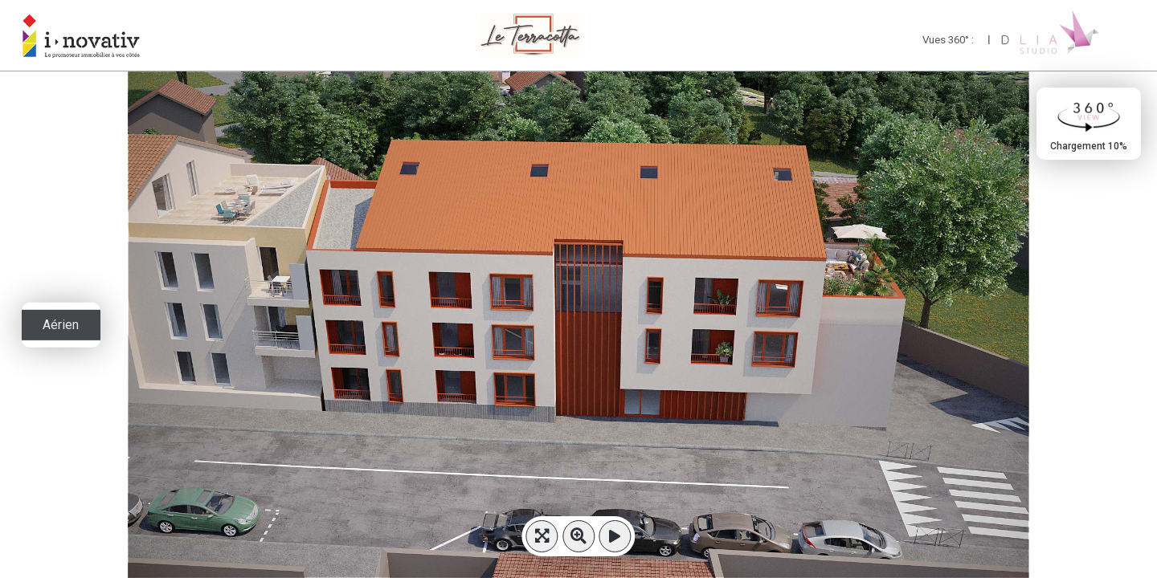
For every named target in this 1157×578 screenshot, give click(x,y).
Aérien (61, 324)
